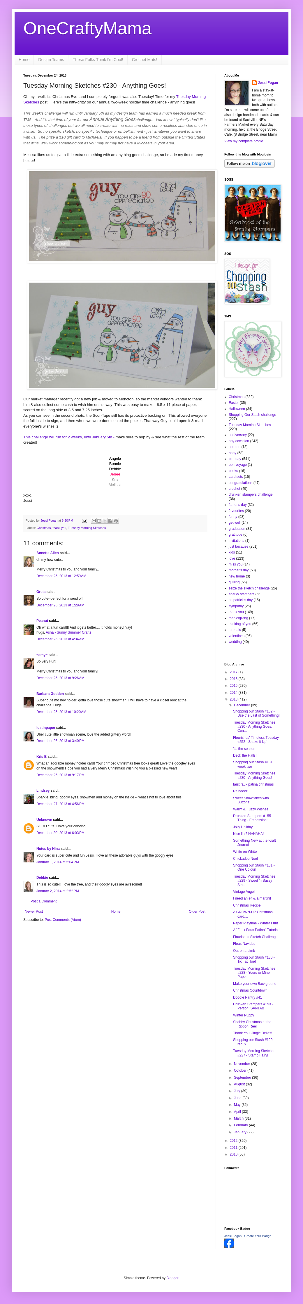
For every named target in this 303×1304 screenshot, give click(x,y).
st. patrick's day (241, 600)
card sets (236, 477)
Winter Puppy (243, 1015)
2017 (234, 672)
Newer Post (34, 911)
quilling (234, 582)
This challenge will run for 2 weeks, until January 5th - (68, 437)
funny (233, 517)
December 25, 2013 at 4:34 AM (60, 639)
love (232, 558)
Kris (115, 479)
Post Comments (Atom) (63, 920)
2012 (234, 1141)
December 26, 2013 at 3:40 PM (60, 741)
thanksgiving (238, 618)
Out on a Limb (244, 951)
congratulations (240, 483)
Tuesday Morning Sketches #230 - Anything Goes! (254, 775)
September (243, 1077)
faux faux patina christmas (253, 784)
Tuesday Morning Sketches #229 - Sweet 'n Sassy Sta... (254, 880)
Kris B (41, 757)
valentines (236, 636)
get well (235, 522)
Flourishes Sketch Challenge (255, 937)
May (238, 1105)
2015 (234, 686)
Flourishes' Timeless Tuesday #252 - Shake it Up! (256, 740)
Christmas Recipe (247, 905)
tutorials (235, 630)
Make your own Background (254, 984)
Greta (40, 592)
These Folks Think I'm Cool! (98, 59)
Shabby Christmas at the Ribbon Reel (252, 1024)
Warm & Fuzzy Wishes (250, 809)
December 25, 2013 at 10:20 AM (61, 712)
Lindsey (43, 790)
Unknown (44, 820)
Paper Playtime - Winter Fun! (255, 923)
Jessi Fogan (268, 83)
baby (232, 453)
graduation (237, 529)
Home (24, 59)
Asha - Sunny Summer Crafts (68, 632)
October (240, 1070)
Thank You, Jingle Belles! (252, 1033)
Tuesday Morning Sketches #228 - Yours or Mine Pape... (254, 972)
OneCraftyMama (87, 28)
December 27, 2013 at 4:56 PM (60, 804)
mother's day (239, 570)
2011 (234, 1148)
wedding (235, 642)
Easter (234, 403)
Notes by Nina (48, 849)
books (233, 471)
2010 (234, 1154)
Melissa (115, 484)
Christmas (44, 528)
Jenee (115, 474)
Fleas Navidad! (244, 944)
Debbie (42, 878)
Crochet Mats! (144, 59)
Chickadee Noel (245, 859)
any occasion (239, 441)
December (242, 705)
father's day (238, 505)
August (240, 1084)
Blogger (172, 1278)
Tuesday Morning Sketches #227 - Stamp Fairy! (254, 1053)
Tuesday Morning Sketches (87, 528)
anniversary (238, 435)
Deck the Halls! (245, 755)
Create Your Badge (257, 1236)
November (242, 1064)
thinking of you (240, 624)
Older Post (197, 911)
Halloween (237, 409)
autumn (234, 447)
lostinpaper (45, 728)
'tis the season (244, 749)
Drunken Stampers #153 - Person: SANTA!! (253, 1006)
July (237, 1091)
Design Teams (51, 59)
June (238, 1098)
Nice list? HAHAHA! (248, 834)
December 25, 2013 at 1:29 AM (60, 605)
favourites (236, 511)
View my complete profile (243, 141)
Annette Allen (47, 553)
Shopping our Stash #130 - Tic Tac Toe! (254, 959)
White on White (245, 852)
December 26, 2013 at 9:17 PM (60, 775)
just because (238, 546)
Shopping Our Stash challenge (252, 415)
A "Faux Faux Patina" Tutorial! (256, 930)
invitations (236, 541)
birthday (235, 459)
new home (237, 576)
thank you (59, 528)
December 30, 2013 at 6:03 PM (60, 833)
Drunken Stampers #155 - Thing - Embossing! (253, 818)
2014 (234, 693)
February (241, 1125)
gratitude (235, 534)
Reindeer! (240, 791)
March (239, 1118)
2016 (234, 679)
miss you (235, 564)
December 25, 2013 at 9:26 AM (60, 678)
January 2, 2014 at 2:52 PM (57, 891)
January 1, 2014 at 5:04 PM (57, 862)
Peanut (42, 621)
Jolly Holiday (243, 827)
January (240, 1132)
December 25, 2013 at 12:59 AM (61, 576)
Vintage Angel (244, 892)
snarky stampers (241, 594)
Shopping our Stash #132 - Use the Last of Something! (256, 713)
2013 (234, 699)
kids (232, 552)
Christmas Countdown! (250, 990)
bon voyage (238, 465)
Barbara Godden (50, 694)
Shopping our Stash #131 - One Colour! (254, 867)
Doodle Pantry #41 (247, 997)
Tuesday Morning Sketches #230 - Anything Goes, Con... (254, 726)
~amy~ (41, 655)
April (238, 1112)
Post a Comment (44, 901)
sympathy (236, 606)
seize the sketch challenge (249, 588)
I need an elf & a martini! (252, 898)
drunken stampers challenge (251, 494)
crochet (234, 489)
